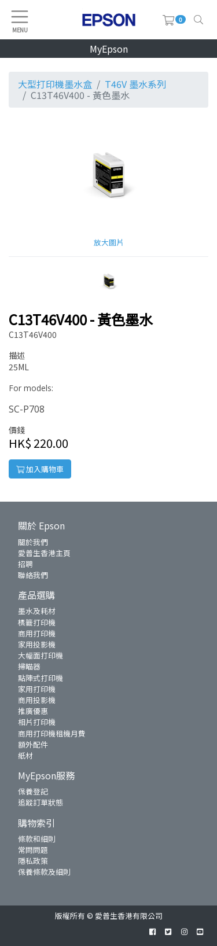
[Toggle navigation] (198, 19)
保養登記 (33, 791)
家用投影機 (37, 644)
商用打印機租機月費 (52, 733)
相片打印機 (37, 721)
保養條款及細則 (44, 871)
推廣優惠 (33, 710)
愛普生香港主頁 (44, 552)
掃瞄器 (29, 666)
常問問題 (33, 849)
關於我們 (33, 541)
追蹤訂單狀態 (40, 802)
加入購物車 (40, 468)
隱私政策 (33, 860)
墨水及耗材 (37, 610)
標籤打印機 (37, 622)
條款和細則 (37, 838)
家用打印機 (37, 688)
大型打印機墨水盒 (55, 84)
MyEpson (109, 49)
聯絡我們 (33, 574)
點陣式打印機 (40, 677)
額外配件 (33, 744)
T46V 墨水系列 (135, 84)
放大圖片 (109, 242)
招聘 (25, 563)
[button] (108, 280)
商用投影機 (37, 699)
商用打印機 (37, 633)
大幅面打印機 (40, 655)
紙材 (25, 755)
